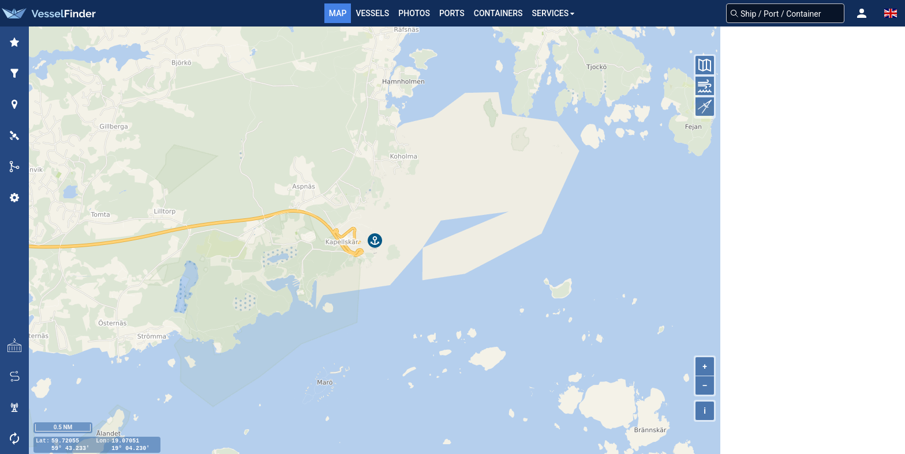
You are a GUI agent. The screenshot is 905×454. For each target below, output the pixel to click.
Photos (414, 13)
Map (338, 13)
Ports (452, 13)
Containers (498, 13)
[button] (861, 13)
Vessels (372, 13)
